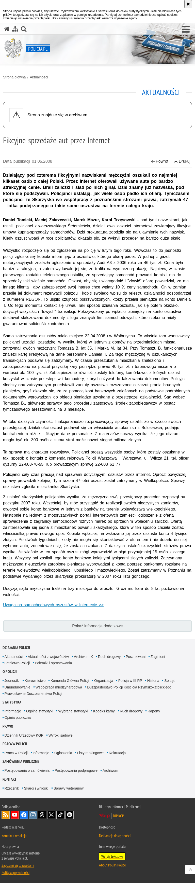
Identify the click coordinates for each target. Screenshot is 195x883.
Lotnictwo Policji (17, 663)
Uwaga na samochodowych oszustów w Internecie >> (53, 605)
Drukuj (182, 161)
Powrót (159, 161)
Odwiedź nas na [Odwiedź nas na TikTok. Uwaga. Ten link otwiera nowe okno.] (60, 815)
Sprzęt (169, 681)
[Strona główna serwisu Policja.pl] (7, 29)
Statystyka (12, 702)
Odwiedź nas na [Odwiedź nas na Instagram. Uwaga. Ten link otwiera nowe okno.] (33, 815)
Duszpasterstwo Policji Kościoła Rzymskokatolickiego (129, 687)
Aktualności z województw (48, 657)
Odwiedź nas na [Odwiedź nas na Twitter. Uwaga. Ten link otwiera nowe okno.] (51, 815)
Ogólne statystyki (39, 711)
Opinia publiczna (18, 717)
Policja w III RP (130, 681)
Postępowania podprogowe (76, 770)
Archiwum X (83, 657)
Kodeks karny (104, 711)
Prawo (8, 726)
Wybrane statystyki (73, 711)
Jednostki (12, 681)
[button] (186, 29)
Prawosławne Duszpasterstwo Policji (33, 694)
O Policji (10, 671)
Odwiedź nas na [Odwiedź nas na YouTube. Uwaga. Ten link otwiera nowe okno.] (15, 815)
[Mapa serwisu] (15, 29)
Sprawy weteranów (69, 788)
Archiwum (110, 770)
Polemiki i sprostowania (53, 663)
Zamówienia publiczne (21, 761)
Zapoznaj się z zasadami (18, 865)
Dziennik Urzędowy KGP (24, 735)
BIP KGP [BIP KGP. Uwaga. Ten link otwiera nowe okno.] (118, 815)
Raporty (154, 711)
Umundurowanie (17, 687)
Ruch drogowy (109, 657)
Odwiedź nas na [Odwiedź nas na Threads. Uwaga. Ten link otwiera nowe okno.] (42, 815)
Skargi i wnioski (36, 788)
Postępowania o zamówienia (27, 770)
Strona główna (14, 77)
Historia (153, 681)
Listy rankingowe (90, 753)
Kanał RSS (6, 815)
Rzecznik (12, 788)
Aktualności (39, 77)
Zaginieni (158, 657)
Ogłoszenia (63, 753)
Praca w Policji (15, 744)
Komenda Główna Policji (70, 681)
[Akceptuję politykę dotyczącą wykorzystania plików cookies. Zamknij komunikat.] (188, 4)
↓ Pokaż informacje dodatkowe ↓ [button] (97, 626)
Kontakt (10, 779)
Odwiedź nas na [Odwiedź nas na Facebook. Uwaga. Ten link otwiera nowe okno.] (24, 815)
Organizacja (103, 681)
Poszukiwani (135, 657)
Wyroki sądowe (60, 735)
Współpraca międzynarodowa (59, 687)
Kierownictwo (35, 681)
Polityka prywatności (15, 872)
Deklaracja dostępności (115, 835)
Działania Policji (16, 647)
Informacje (13, 711)
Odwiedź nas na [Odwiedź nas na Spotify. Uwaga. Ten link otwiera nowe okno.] (70, 815)
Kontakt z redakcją (14, 835)
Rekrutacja (117, 753)
